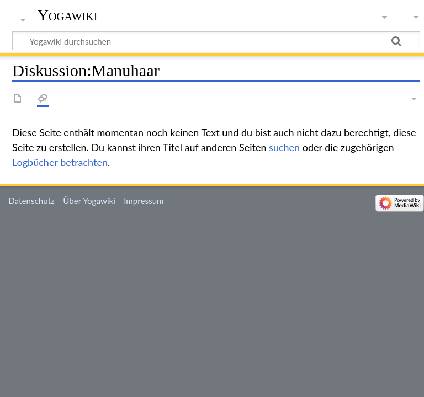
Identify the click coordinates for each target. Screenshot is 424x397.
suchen (284, 147)
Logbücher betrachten (60, 162)
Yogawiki (68, 15)
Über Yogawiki (89, 201)
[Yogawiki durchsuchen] (216, 41)
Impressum (144, 201)
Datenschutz (31, 201)
